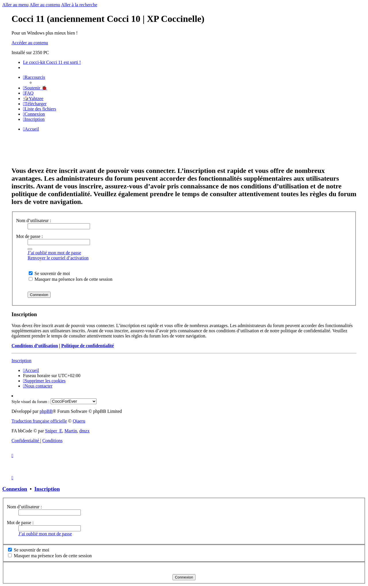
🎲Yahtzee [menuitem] (33, 98)
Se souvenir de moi (49, 273)
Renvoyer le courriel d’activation (58, 257)
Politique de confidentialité (87, 345)
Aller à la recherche (79, 4)
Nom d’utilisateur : (33, 220)
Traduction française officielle (39, 421)
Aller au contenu (45, 4)
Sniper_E (53, 430)
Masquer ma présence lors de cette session (70, 279)
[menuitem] (35, 87)
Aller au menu (15, 4)
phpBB (46, 411)
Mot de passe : (29, 236)
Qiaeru (79, 421)
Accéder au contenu (30, 42)
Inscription (21, 360)
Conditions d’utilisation (35, 345)
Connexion (14, 489)
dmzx (84, 430)
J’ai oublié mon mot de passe (54, 252)
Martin (70, 430)
